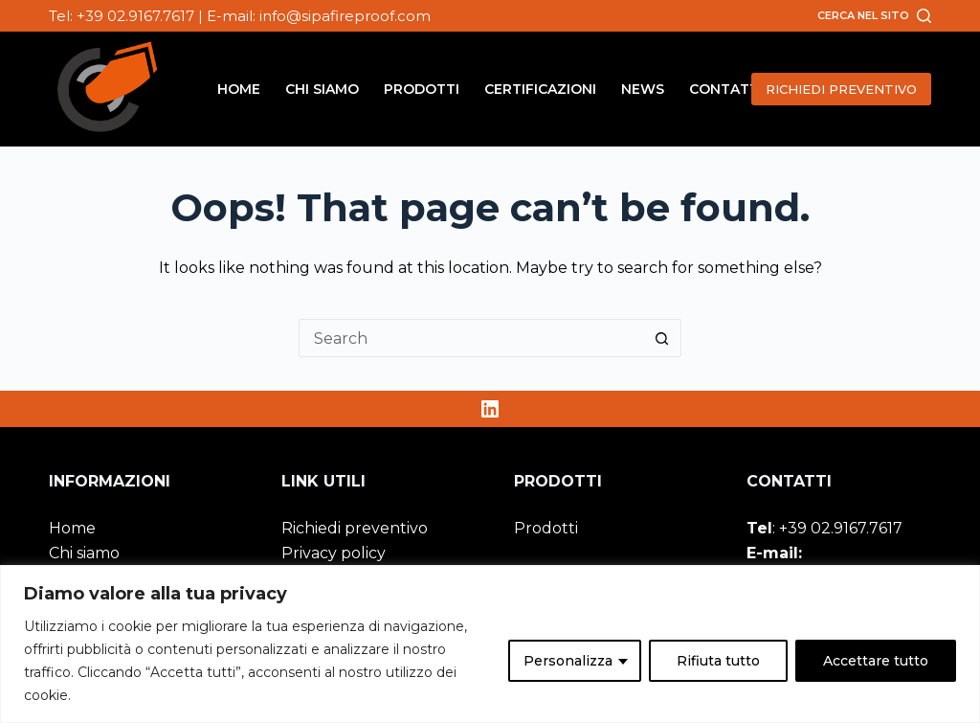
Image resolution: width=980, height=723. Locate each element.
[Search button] (662, 338)
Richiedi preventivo (354, 528)
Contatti (726, 89)
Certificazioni (540, 89)
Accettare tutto (875, 660)
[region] (490, 644)
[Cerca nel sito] (874, 15)
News (642, 89)
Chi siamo (322, 89)
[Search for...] (471, 338)
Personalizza (567, 660)
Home (238, 89)
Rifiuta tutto (718, 660)
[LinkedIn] (490, 409)
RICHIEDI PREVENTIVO (841, 89)
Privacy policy (333, 553)
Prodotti (421, 89)
